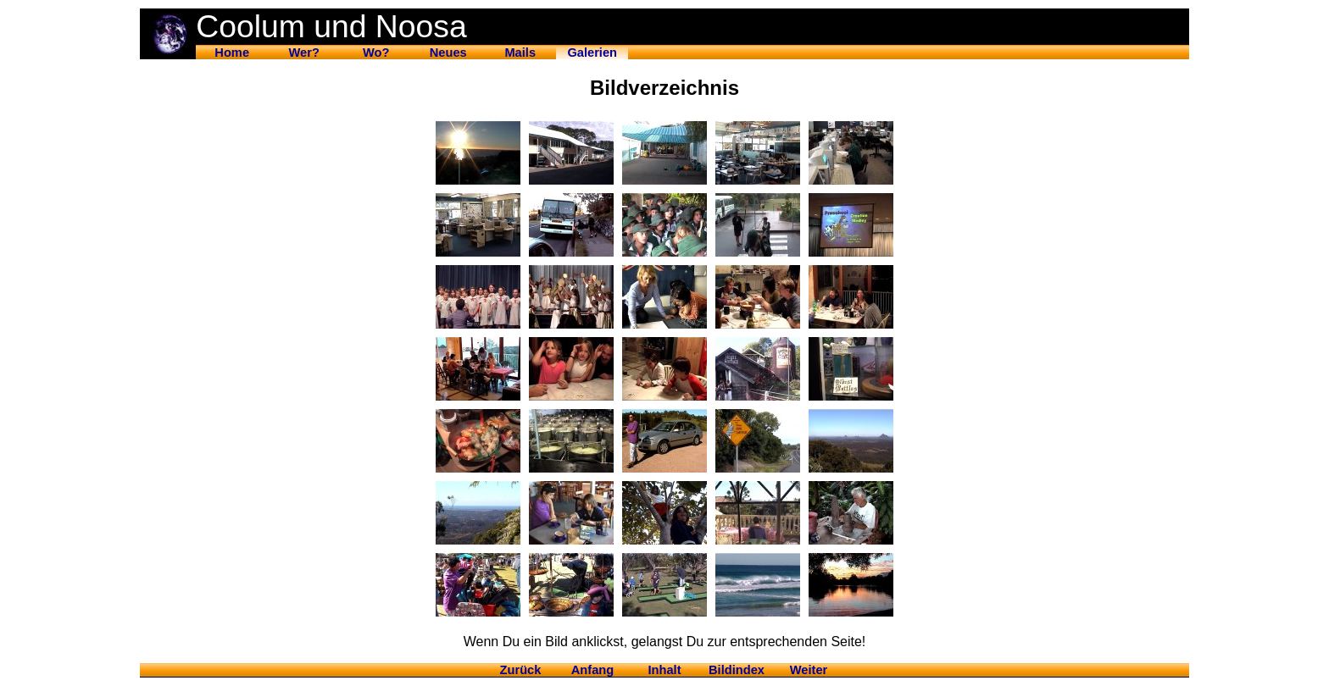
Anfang (592, 670)
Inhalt (664, 670)
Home (231, 52)
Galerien (592, 52)
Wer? (304, 52)
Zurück (521, 670)
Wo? (376, 52)
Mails (520, 52)
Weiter (809, 670)
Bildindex (737, 670)
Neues (448, 52)
